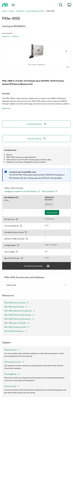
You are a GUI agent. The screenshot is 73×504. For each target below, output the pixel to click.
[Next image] (66, 51)
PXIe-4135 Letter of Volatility (16, 323)
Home (4, 11)
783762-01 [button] (15, 36)
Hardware (20, 11)
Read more (6, 108)
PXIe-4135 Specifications (15, 331)
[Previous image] (6, 51)
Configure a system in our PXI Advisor (20, 191)
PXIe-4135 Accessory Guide (16, 327)
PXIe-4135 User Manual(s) (15, 306)
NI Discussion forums (14, 362)
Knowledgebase (12, 374)
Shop (12, 11)
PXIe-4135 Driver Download (16, 302)
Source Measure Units (35, 11)
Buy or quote (52, 212)
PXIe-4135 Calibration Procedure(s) (19, 311)
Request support (12, 349)
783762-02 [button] (6, 36)
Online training (11, 386)
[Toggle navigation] (15, 5)
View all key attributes (36, 266)
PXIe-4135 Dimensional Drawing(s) (19, 315)
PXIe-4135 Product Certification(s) (19, 319)
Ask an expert (48, 191)
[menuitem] (60, 5)
